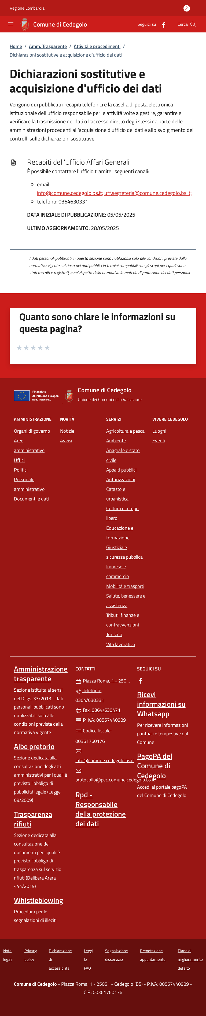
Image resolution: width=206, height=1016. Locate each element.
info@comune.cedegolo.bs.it (102, 756)
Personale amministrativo (29, 484)
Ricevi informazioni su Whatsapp (161, 704)
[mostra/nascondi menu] (11, 24)
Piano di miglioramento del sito (190, 959)
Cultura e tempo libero (122, 513)
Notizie (67, 431)
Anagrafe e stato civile (123, 455)
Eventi (158, 440)
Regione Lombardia (27, 8)
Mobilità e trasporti (125, 586)
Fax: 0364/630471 (97, 710)
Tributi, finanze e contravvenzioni (122, 619)
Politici (21, 469)
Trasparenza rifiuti (33, 819)
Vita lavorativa (120, 644)
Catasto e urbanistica (117, 493)
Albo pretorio (34, 746)
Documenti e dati (31, 498)
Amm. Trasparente (48, 46)
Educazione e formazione (119, 532)
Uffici (19, 460)
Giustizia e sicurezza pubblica (124, 552)
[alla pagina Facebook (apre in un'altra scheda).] (161, 24)
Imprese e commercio (117, 571)
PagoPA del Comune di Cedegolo (154, 765)
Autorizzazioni (120, 479)
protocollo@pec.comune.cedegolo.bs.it (102, 775)
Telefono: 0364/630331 (89, 695)
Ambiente (116, 440)
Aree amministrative (29, 445)
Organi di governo (32, 431)
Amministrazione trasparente (41, 673)
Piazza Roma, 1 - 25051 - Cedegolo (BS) (102, 680)
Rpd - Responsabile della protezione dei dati (100, 809)
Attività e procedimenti (97, 46)
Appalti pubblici (121, 469)
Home (16, 46)
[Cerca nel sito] (193, 24)
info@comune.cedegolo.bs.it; (70, 193)
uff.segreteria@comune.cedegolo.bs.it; (148, 193)
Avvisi (66, 440)
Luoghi (159, 431)
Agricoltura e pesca (125, 431)
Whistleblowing (38, 900)
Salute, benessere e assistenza (125, 600)
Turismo (114, 634)
